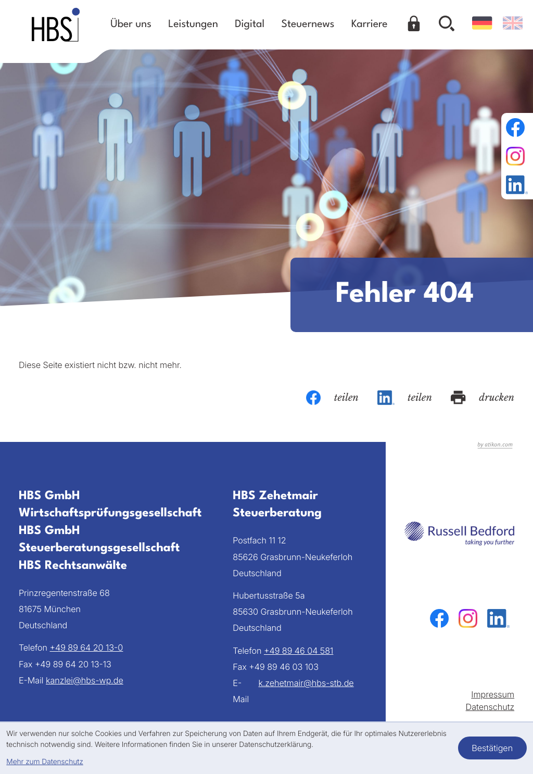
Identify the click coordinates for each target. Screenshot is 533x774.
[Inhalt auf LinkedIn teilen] (404, 397)
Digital (249, 24)
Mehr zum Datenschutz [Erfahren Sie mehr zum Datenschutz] (44, 762)
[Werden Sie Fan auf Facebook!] (517, 127)
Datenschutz (490, 707)
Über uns (130, 24)
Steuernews (308, 24)
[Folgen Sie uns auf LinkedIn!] (517, 184)
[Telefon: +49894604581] (298, 651)
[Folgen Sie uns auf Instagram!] (517, 156)
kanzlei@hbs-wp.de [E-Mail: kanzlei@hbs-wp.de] (84, 680)
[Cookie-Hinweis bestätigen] (492, 748)
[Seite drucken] (482, 397)
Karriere (369, 24)
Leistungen (193, 24)
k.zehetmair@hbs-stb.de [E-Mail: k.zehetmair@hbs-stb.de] (306, 683)
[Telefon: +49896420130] (86, 648)
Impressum (492, 694)
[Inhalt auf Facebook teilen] (332, 397)
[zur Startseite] (56, 25)
